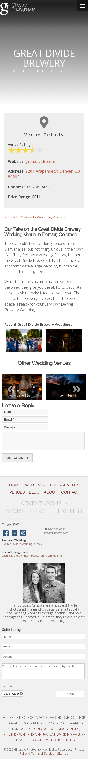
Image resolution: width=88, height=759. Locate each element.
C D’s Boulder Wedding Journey (22, 544)
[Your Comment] (43, 441)
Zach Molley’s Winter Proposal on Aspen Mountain (33, 555)
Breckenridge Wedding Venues (52, 728)
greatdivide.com (40, 161)
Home (15, 485)
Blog (34, 492)
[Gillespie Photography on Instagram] (23, 533)
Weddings (35, 485)
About (50, 492)
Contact (70, 492)
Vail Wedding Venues (67, 734)
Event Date (8, 686)
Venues (17, 492)
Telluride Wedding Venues (25, 734)
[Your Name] (25, 412)
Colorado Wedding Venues (51, 740)
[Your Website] (25, 427)
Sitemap (63, 753)
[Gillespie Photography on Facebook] (6, 533)
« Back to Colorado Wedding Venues (34, 217)
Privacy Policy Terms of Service (51, 751)
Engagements (65, 485)
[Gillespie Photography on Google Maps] (15, 533)
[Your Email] (25, 419)
